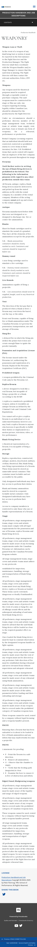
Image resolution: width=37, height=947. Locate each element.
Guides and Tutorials (10, 920)
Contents (18, 22)
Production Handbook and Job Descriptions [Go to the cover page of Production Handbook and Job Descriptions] (18, 14)
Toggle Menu (34, 7)
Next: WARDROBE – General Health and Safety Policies (20, 944)
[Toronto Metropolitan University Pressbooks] (7, 7)
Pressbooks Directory (26, 920)
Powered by (18, 916)
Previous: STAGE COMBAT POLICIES (14, 939)
